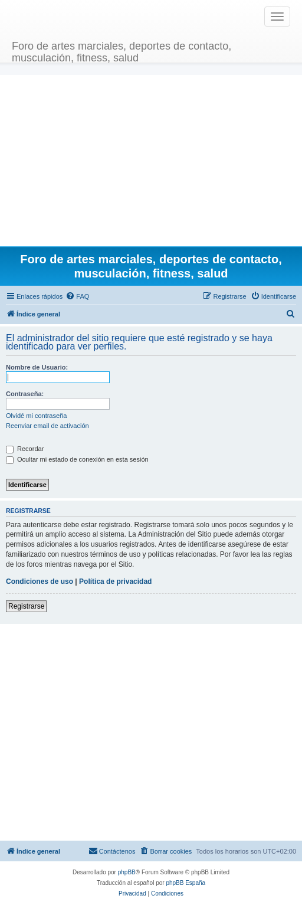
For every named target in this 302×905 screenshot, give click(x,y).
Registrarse (26, 606)
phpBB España (185, 883)
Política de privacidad (115, 581)
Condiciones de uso (39, 581)
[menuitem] (77, 296)
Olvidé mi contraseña (36, 415)
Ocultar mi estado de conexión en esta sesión (77, 459)
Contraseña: (25, 393)
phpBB (127, 872)
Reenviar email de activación (47, 425)
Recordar (25, 448)
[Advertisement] (151, 157)
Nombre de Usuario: (37, 367)
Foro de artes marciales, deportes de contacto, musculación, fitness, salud (121, 50)
